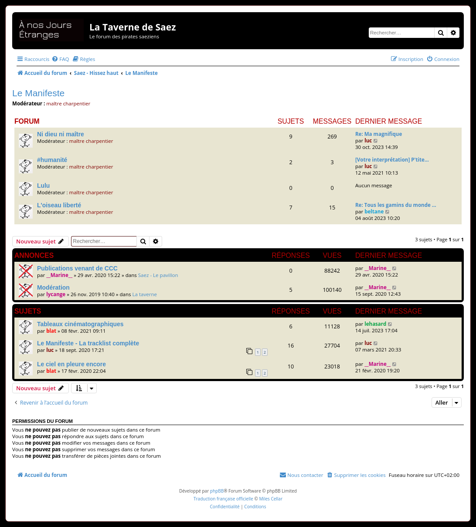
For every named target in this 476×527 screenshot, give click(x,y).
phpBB (217, 491)
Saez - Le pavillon (158, 275)
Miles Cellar (270, 499)
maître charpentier (68, 103)
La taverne (145, 294)
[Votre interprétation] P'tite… (392, 159)
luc (368, 140)
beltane (374, 211)
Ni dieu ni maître (60, 134)
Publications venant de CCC (77, 268)
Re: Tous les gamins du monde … (395, 205)
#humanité (52, 159)
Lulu (43, 185)
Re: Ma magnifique (378, 134)
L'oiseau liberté (59, 205)
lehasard (375, 324)
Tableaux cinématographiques (80, 324)
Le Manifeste (38, 93)
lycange (55, 294)
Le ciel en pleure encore (71, 364)
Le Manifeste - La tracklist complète (88, 343)
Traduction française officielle (223, 499)
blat (51, 331)
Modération (53, 287)
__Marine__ (59, 275)
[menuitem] (60, 59)
